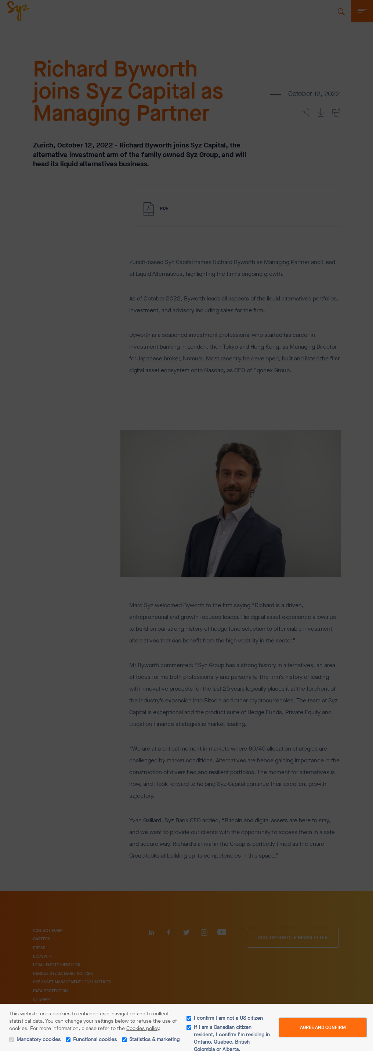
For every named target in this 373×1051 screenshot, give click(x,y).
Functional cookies (95, 1039)
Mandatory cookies (39, 1039)
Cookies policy (142, 1028)
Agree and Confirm (323, 1027)
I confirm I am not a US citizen (228, 1018)
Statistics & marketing (154, 1039)
